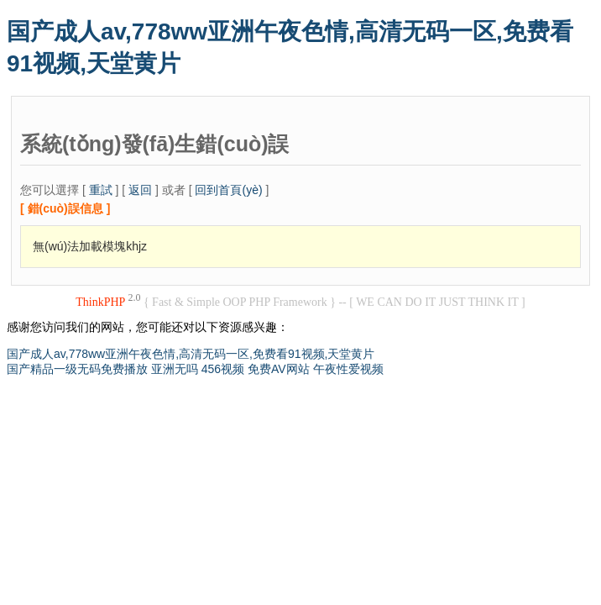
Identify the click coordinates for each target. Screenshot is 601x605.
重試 (100, 190)
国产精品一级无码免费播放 (77, 369)
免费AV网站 (279, 369)
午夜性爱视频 (348, 369)
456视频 (222, 369)
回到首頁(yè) (228, 190)
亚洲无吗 (174, 369)
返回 (140, 190)
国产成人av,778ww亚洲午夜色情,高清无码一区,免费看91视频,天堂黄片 (190, 353)
